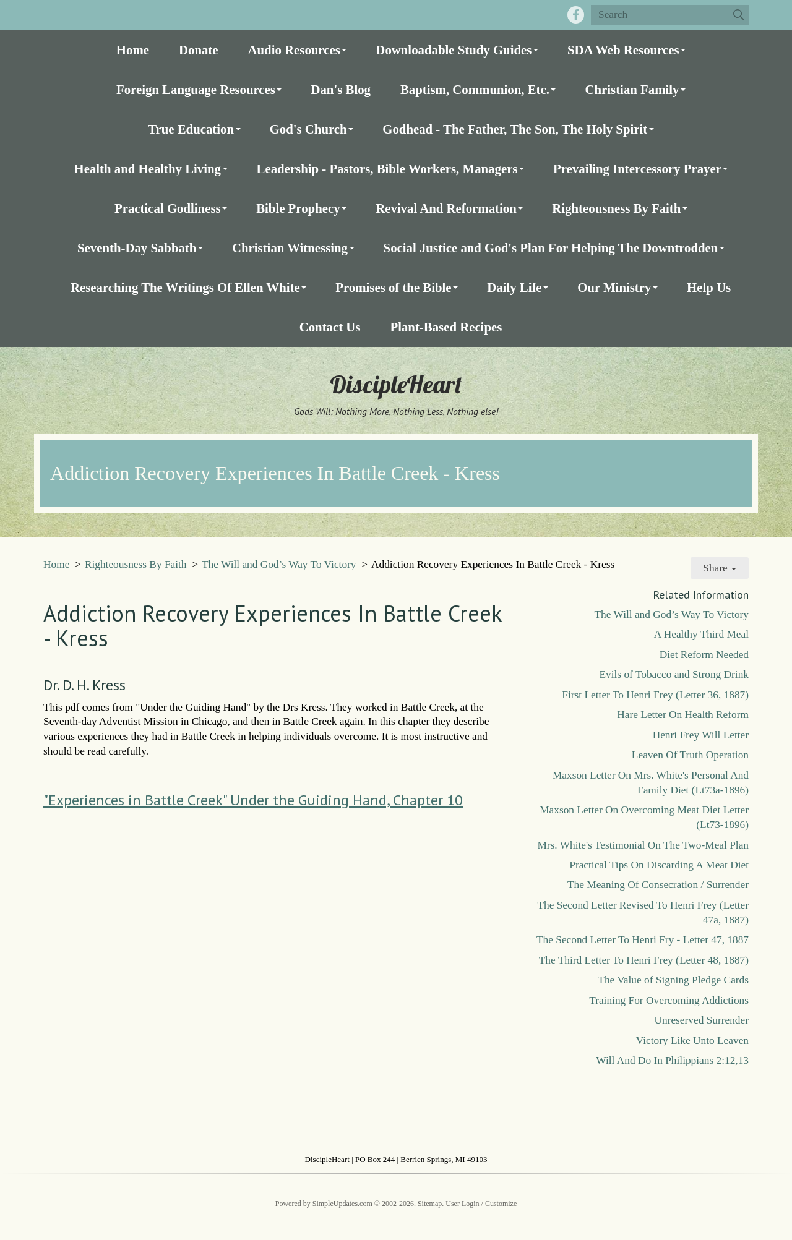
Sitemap (430, 1203)
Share (719, 568)
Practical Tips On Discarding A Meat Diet (659, 865)
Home (132, 50)
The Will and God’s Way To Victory (279, 564)
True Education (191, 129)
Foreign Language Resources (195, 89)
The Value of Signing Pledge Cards (673, 980)
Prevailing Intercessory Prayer (637, 168)
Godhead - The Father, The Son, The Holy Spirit (514, 129)
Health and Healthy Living (147, 168)
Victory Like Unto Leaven (692, 1040)
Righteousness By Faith (616, 208)
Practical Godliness (167, 208)
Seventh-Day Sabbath (136, 248)
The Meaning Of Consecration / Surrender (658, 885)
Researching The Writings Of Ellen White (185, 287)
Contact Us (330, 327)
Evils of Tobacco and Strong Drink (674, 674)
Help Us (709, 287)
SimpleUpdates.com (342, 1203)
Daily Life (514, 287)
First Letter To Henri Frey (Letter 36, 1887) (655, 695)
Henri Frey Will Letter (701, 735)
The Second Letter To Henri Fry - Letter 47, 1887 (642, 940)
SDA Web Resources (623, 50)
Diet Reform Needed (704, 655)
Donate (198, 50)
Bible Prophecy (298, 208)
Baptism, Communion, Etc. (474, 89)
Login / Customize (489, 1203)
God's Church (308, 129)
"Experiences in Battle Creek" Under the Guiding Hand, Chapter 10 (253, 800)
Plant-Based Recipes (446, 327)
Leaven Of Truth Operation (690, 755)
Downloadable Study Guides (454, 50)
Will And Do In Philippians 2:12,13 (672, 1060)
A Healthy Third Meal (701, 634)
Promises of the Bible (393, 287)
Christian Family (632, 89)
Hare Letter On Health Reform (683, 714)
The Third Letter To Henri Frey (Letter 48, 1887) (644, 960)
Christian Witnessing (290, 248)
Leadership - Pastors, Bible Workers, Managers (387, 168)
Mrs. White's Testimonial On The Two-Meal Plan (643, 845)
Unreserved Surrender (701, 1020)
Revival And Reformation (446, 208)
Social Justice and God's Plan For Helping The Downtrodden (551, 248)
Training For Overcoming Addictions (669, 1000)
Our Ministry (614, 287)
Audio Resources (294, 50)
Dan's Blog (341, 89)
